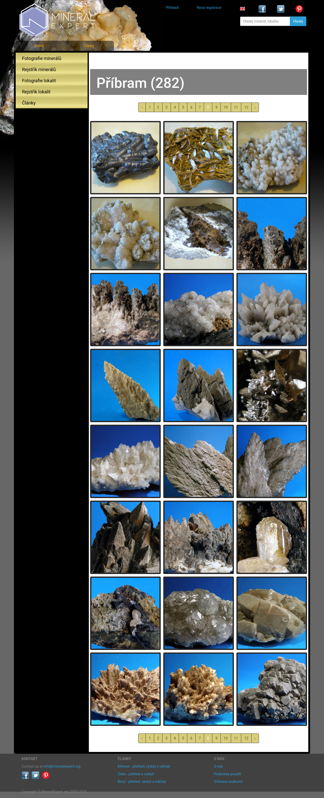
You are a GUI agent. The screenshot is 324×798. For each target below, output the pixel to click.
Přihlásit (172, 8)
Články (89, 46)
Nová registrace (209, 8)
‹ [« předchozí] (142, 107)
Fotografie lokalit (39, 80)
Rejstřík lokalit (36, 91)
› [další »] (255, 107)
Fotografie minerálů (41, 58)
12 (246, 107)
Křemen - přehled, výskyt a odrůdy (144, 766)
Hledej (298, 21)
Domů (39, 46)
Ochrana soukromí (228, 782)
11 (236, 107)
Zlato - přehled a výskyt (136, 774)
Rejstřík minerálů (39, 69)
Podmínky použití (227, 774)
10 (226, 107)
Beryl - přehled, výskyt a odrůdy (142, 782)
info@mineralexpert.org (62, 766)
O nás (218, 766)
